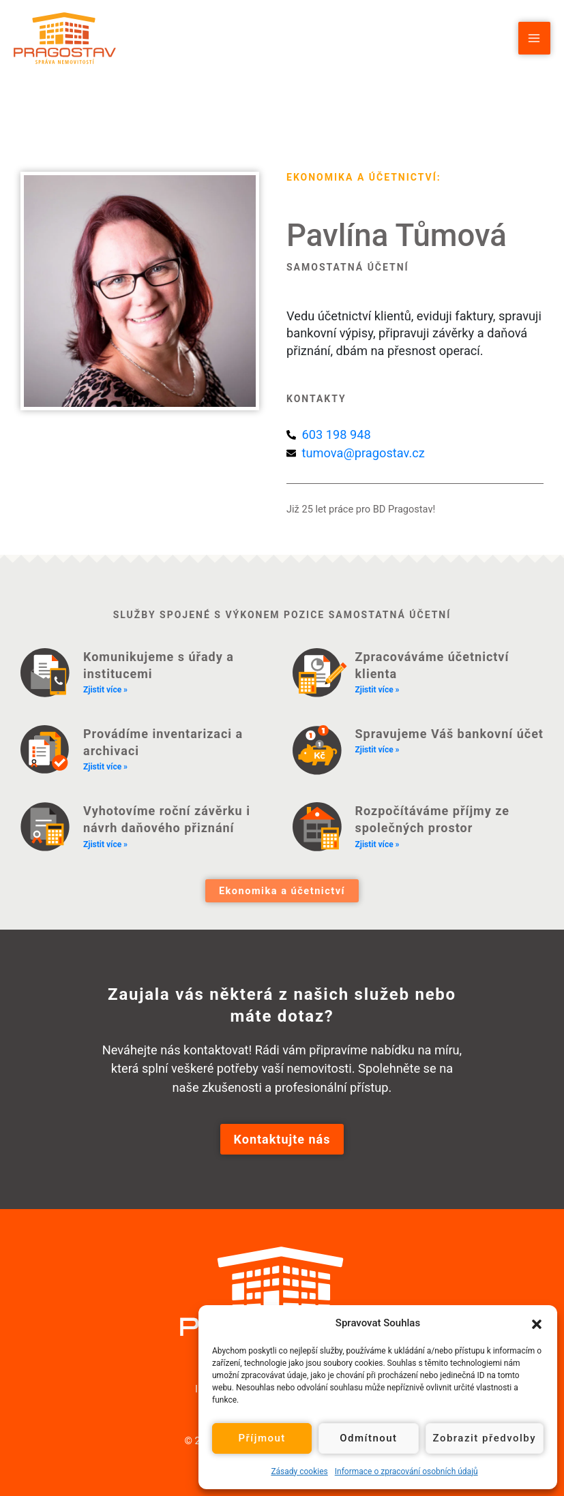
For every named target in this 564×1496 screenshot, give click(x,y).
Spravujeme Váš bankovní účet (449, 734)
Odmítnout (368, 1438)
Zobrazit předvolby (485, 1438)
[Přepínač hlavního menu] (534, 38)
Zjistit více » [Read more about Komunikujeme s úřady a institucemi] (105, 689)
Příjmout (261, 1438)
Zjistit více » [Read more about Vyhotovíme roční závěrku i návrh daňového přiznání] (105, 844)
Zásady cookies (299, 1471)
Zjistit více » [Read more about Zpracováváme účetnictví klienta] (377, 689)
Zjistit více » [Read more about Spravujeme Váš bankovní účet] (377, 749)
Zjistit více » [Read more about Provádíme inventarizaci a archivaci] (105, 767)
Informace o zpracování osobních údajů (406, 1471)
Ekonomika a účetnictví (361, 177)
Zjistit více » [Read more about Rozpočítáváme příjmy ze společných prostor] (377, 844)
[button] (537, 1323)
